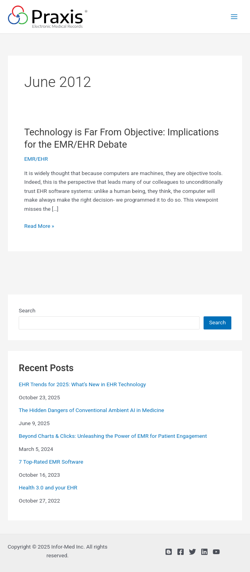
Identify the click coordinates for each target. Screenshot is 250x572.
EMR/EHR (36, 159)
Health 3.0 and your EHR (48, 487)
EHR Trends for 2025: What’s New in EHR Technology (82, 384)
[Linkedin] (204, 551)
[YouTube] (216, 551)
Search (27, 310)
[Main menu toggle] (234, 17)
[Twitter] (192, 551)
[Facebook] (180, 551)
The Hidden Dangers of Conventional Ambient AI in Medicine (91, 410)
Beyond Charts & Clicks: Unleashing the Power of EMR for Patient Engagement (113, 436)
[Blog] (168, 551)
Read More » (39, 226)
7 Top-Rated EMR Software (51, 461)
